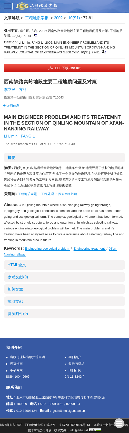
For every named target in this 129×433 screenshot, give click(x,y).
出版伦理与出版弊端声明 (25, 357)
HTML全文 (17, 265)
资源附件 (18, 314)
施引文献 (15, 301)
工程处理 (48, 194)
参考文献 (18, 277)
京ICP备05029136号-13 (74, 425)
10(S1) (74, 18)
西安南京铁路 (68, 194)
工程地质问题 (28, 194)
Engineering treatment (90, 248)
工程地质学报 (37, 18)
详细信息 (11, 106)
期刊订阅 (73, 370)
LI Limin (11, 136)
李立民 (10, 90)
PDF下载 (68, 68)
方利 (23, 90)
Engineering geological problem (47, 248)
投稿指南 (14, 364)
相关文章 (15, 289)
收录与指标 (74, 364)
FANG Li (28, 136)
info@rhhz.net (79, 430)
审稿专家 (14, 370)
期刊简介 (73, 357)
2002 (58, 18)
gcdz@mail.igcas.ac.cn (68, 411)
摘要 (11, 158)
